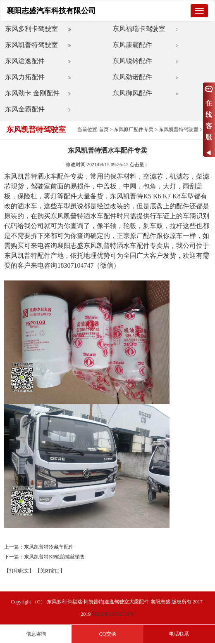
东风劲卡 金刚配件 (32, 93)
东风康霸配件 (132, 44)
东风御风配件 (132, 93)
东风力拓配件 (25, 76)
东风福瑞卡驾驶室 (138, 28)
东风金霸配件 (25, 109)
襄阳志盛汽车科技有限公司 (51, 11)
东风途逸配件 (25, 60)
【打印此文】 (19, 571)
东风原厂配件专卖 (133, 129)
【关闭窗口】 (50, 571)
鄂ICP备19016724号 (113, 614)
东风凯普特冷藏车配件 (49, 547)
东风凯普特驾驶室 (31, 44)
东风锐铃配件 (132, 60)
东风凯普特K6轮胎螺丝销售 (54, 557)
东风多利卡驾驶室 (31, 28)
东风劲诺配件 (132, 76)
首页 (104, 129)
